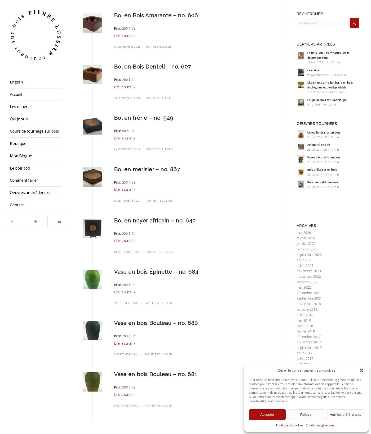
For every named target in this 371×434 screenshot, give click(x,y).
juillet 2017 (305, 358)
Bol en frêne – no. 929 (143, 118)
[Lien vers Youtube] (59, 222)
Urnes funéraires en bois (323, 132)
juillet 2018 (305, 315)
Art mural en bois (319, 145)
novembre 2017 (309, 342)
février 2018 (306, 331)
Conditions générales (320, 425)
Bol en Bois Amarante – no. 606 (156, 15)
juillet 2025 (305, 265)
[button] (361, 370)
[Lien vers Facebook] (12, 222)
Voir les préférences (345, 414)
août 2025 (304, 260)
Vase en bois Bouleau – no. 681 (155, 374)
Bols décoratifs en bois (322, 182)
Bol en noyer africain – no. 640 (155, 220)
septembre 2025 (309, 254)
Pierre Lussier (162, 46)
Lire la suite (124, 35)
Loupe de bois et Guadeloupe (327, 100)
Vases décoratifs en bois (323, 157)
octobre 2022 (307, 282)
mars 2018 (305, 325)
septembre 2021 (309, 298)
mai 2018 (304, 320)
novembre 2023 (309, 271)
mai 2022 (304, 287)
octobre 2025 (307, 249)
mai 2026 (304, 232)
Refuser (306, 414)
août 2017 (304, 353)
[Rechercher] (328, 23)
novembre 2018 (309, 303)
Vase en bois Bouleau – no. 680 (156, 323)
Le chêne (313, 70)
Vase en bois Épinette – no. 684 (156, 272)
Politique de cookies (289, 425)
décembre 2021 (309, 293)
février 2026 (306, 238)
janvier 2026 (306, 243)
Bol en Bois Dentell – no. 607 (152, 67)
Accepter (267, 414)
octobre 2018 (307, 309)
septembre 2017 (309, 347)
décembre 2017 (309, 336)
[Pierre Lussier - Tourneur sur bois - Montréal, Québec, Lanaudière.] (35, 35)
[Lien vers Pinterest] (35, 222)
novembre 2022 (309, 276)
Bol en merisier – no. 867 (147, 169)
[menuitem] (35, 82)
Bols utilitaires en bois (322, 169)
